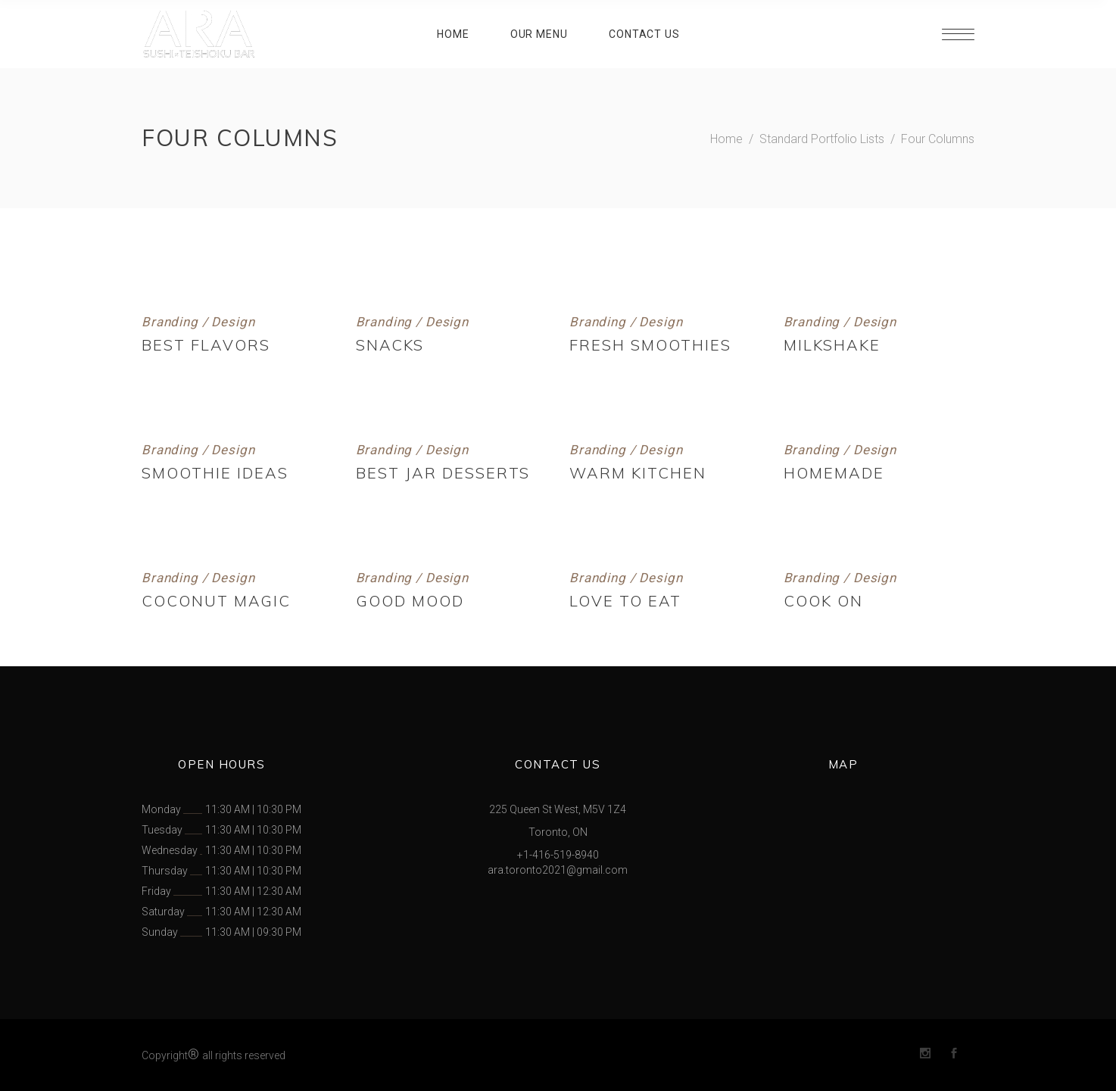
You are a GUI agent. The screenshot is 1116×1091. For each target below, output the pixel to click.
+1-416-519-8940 (558, 855)
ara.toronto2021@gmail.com (558, 870)
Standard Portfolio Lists (821, 139)
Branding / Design (198, 321)
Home (726, 139)
